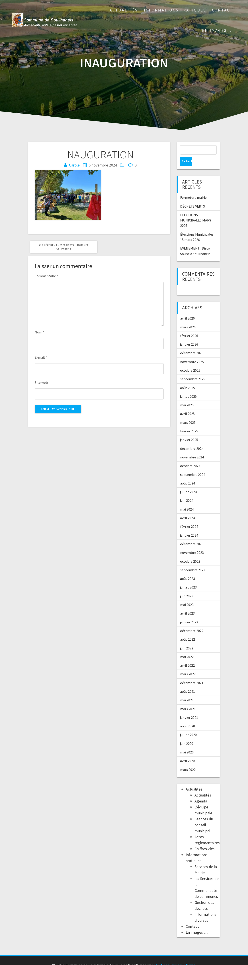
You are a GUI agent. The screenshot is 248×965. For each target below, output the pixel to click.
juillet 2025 (188, 387)
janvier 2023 (189, 613)
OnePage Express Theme (174, 955)
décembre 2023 (191, 534)
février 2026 (189, 326)
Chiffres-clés (205, 839)
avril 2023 (187, 604)
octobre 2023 (190, 552)
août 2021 (187, 682)
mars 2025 (188, 413)
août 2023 (187, 569)
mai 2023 (187, 595)
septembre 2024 (192, 465)
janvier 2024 (189, 526)
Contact (222, 10)
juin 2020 (186, 734)
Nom (39, 332)
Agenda (201, 791)
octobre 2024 (190, 456)
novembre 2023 (192, 543)
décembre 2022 (191, 621)
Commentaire (46, 276)
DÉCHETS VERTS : (193, 197)
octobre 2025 (190, 361)
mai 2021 (187, 691)
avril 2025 (187, 404)
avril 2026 (187, 309)
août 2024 (187, 474)
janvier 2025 (189, 430)
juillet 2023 (188, 578)
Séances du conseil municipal (204, 815)
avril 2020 (187, 751)
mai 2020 (187, 743)
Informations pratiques (175, 10)
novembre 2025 (192, 352)
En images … (217, 30)
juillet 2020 (188, 725)
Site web (41, 382)
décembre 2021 (191, 673)
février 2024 (189, 517)
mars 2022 (188, 664)
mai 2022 (187, 647)
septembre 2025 (192, 369)
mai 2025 (187, 396)
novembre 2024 (192, 448)
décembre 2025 (191, 343)
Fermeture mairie (193, 188)
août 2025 (187, 378)
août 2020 (187, 717)
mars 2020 (188, 760)
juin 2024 (186, 491)
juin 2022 (186, 639)
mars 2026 (188, 318)
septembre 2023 (192, 560)
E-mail (41, 357)
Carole (74, 165)
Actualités (124, 10)
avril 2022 (187, 656)
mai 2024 (187, 500)
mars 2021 (188, 699)
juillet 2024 (188, 482)
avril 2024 (187, 508)
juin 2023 (186, 587)
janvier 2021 (189, 708)
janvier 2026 (189, 335)
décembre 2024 (191, 439)
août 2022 (187, 630)
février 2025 (189, 422)
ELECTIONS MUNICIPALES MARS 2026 (195, 211)
